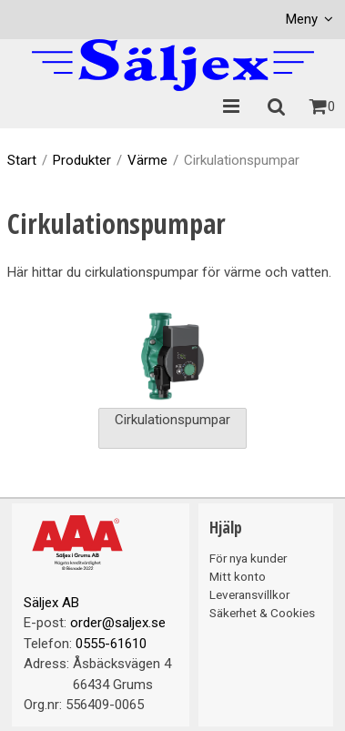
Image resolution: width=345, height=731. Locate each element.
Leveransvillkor (249, 594)
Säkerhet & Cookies (262, 612)
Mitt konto (237, 576)
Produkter (82, 160)
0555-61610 (111, 643)
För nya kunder (248, 558)
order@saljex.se (118, 622)
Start (21, 160)
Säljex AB (51, 602)
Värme (147, 160)
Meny (302, 19)
